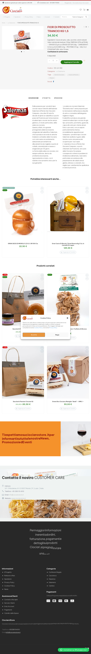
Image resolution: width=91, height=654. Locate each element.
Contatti (56, 17)
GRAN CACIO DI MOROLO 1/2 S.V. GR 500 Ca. (23, 243)
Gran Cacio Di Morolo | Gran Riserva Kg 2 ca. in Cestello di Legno (68, 243)
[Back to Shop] (86, 27)
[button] (67, 318)
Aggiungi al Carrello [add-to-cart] (71, 61)
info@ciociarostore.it (16, 494)
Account (47, 17)
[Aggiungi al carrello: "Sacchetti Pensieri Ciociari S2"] (23, 407)
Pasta (52, 77)
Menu (88, 9)
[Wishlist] (81, 10)
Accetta (34, 335)
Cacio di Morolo (73, 74)
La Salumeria (11, 23)
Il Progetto (7, 17)
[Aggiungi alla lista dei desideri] (85, 60)
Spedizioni (17, 17)
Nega (57, 335)
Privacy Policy (53, 327)
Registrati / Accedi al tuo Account (77, 3)
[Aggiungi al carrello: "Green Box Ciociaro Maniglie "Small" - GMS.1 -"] (68, 407)
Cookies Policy (38, 327)
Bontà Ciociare (59, 74)
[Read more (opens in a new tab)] (48, 3)
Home (3, 23)
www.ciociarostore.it (18, 498)
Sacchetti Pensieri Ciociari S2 (23, 401)
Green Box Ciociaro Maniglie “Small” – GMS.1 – (68, 401)
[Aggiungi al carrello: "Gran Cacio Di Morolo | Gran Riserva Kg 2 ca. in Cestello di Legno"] (68, 251)
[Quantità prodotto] (53, 60)
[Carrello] (84, 10)
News (39, 17)
